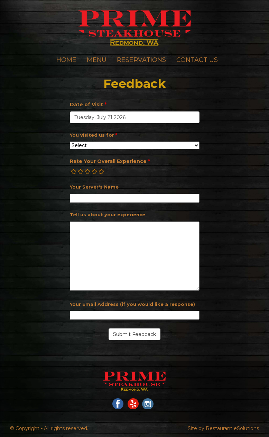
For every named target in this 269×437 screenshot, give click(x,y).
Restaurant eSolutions (232, 428)
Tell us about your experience (107, 214)
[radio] (74, 171)
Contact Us (197, 60)
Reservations (141, 60)
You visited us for (93, 135)
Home (66, 60)
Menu (96, 60)
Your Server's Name (94, 187)
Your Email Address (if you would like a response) (132, 304)
